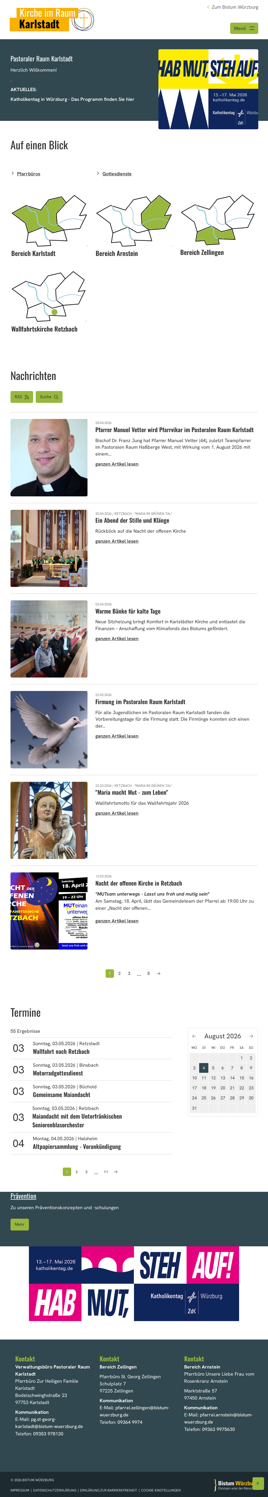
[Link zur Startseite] (52, 19)
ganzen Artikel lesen (116, 464)
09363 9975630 (218, 1429)
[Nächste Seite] (158, 974)
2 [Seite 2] (119, 973)
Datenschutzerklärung (55, 1490)
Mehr (20, 1225)
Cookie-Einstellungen (161, 1490)
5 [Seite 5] (148, 973)
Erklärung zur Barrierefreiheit (108, 1490)
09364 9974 (129, 1422)
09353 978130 (48, 1434)
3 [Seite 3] (129, 973)
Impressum (20, 1490)
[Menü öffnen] (244, 28)
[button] (49, 397)
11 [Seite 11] (106, 1172)
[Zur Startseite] (235, 1485)
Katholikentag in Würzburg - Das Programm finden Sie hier (73, 100)
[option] (134, 80)
